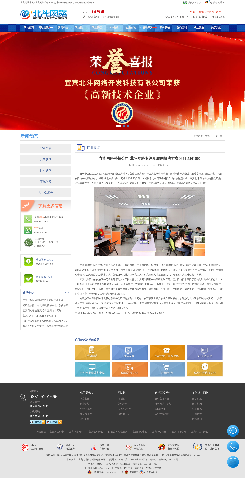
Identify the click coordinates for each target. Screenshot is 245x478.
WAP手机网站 (162, 414)
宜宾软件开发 (96, 431)
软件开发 (165, 27)
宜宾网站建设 (140, 431)
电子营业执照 (148, 472)
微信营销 (182, 27)
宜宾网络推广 (76, 431)
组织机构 (197, 403)
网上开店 (97, 27)
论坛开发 (84, 419)
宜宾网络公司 (179, 431)
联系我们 (197, 419)
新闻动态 (63, 27)
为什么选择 (45, 192)
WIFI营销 (160, 409)
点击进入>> (40, 245)
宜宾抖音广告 (57, 431)
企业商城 (84, 403)
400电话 (114, 27)
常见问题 (46, 181)
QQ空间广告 (123, 414)
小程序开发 (148, 27)
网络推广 (80, 27)
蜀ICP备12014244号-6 (121, 468)
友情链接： (42, 431)
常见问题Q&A (43, 281)
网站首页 (29, 27)
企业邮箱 (131, 27)
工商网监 (131, 472)
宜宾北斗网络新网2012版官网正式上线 (43, 300)
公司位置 (197, 414)
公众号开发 (86, 414)
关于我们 (216, 27)
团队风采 (197, 398)
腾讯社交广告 (124, 409)
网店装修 (84, 398)
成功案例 (199, 27)
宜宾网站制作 (159, 431)
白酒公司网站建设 (117, 431)
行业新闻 (46, 170)
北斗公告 (46, 148)
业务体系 (197, 409)
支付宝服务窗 (162, 398)
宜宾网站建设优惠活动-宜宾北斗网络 (42, 310)
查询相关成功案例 (45, 264)
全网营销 (122, 403)
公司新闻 (46, 159)
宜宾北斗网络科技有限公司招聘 (39, 315)
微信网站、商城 (163, 403)
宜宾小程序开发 (199, 431)
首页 (207, 136)
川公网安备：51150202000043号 (105, 472)
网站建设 (45, 27)
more (66, 292)
